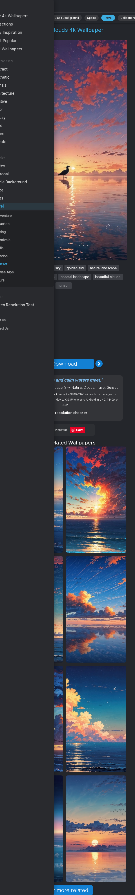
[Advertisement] (64, 323)
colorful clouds (18, 277)
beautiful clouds (107, 277)
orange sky (52, 268)
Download (64, 364)
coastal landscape (75, 277)
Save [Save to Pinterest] (80, 430)
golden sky (75, 268)
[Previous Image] (29, 363)
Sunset (33, 35)
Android (45, 387)
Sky (67, 387)
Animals (20, 17)
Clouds (89, 387)
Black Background (67, 17)
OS (34, 387)
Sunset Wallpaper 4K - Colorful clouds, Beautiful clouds (27, 7)
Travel (108, 17)
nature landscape (103, 268)
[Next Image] (99, 363)
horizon (63, 285)
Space (91, 17)
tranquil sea (45, 277)
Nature (76, 387)
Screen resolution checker (64, 413)
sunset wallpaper (23, 268)
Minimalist (39, 17)
